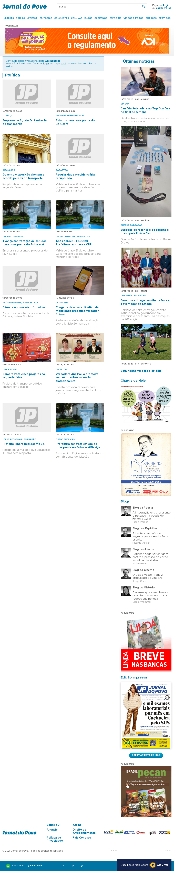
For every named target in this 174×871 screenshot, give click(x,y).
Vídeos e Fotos (133, 18)
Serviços (164, 18)
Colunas (76, 18)
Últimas (9, 18)
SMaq (168, 851)
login (166, 5)
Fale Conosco (82, 837)
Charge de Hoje (133, 380)
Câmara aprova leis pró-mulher (24, 307)
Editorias (45, 18)
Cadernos (100, 18)
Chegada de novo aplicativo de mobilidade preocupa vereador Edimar (77, 311)
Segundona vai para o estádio (141, 371)
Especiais (115, 18)
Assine (77, 825)
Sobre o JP (54, 825)
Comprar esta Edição (146, 755)
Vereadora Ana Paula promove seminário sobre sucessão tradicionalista (77, 378)
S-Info (114, 851)
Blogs (88, 18)
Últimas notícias (139, 61)
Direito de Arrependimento (84, 831)
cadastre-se (163, 8)
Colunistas (61, 18)
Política (12, 75)
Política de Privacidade (55, 839)
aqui (63, 64)
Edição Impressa (26, 18)
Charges (151, 18)
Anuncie (52, 829)
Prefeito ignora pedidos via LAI (24, 444)
